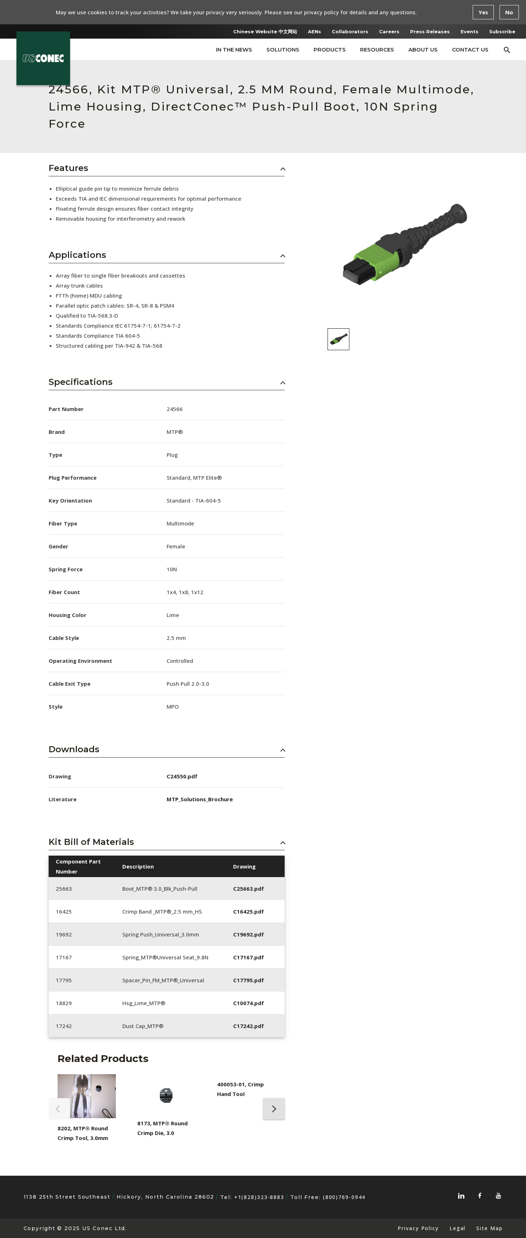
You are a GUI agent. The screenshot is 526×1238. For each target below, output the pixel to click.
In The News (234, 49)
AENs (314, 31)
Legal (457, 1228)
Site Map (489, 1228)
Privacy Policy (418, 1228)
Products (330, 49)
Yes (483, 12)
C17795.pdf (248, 980)
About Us (423, 49)
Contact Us (470, 49)
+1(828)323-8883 (259, 1197)
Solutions (282, 49)
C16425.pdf (248, 911)
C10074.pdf (248, 1003)
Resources (377, 49)
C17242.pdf (248, 1025)
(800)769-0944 (344, 1197)
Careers (389, 31)
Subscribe (502, 31)
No (509, 12)
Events (469, 31)
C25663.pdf (248, 888)
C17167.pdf (248, 957)
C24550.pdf (182, 776)
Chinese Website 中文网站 (265, 31)
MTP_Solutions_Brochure (200, 799)
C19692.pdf (248, 934)
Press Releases (430, 31)
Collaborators (350, 31)
